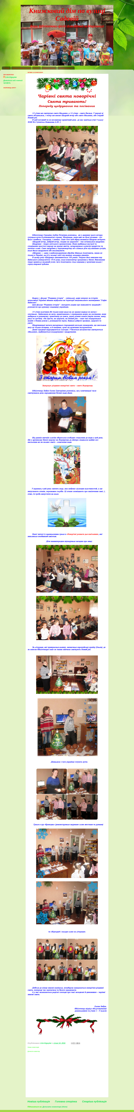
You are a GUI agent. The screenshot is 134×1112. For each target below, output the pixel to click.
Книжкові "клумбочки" (66, 68)
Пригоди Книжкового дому (21, 68)
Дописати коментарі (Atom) (55, 1107)
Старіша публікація (94, 1101)
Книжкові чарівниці (49, 68)
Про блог (36, 68)
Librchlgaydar (11, 77)
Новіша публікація (38, 1101)
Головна (6, 68)
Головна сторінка (66, 1101)
